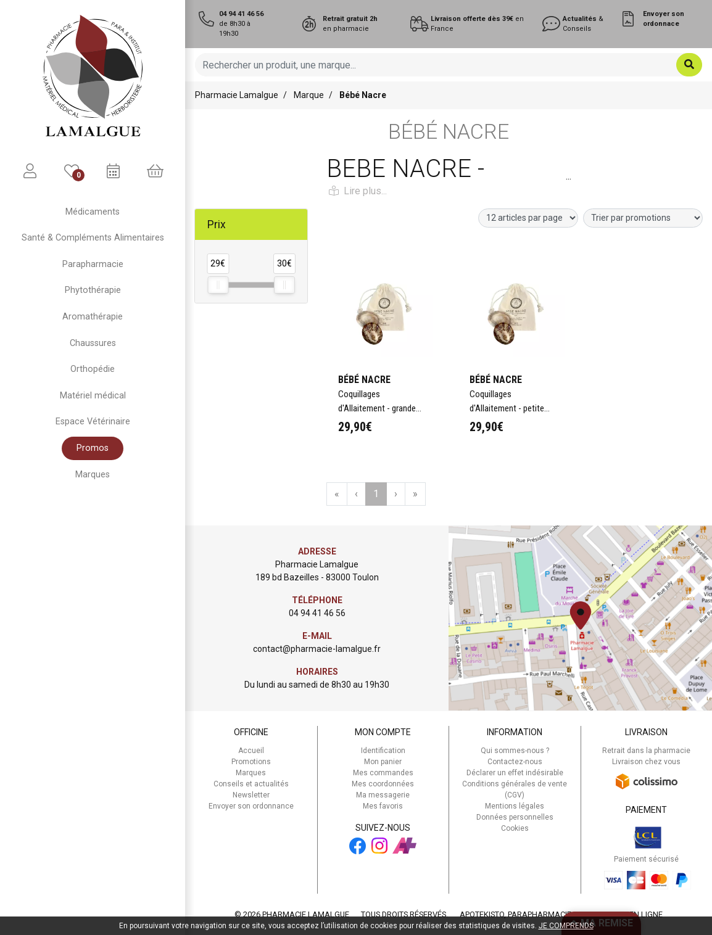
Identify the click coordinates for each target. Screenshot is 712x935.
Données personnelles (514, 817)
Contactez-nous (514, 761)
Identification (383, 750)
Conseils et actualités (251, 784)
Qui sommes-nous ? (515, 750)
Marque (309, 95)
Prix (216, 224)
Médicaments (92, 212)
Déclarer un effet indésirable (514, 772)
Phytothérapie (93, 290)
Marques (92, 474)
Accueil (251, 750)
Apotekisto (561, 914)
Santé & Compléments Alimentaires (93, 238)
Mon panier (383, 761)
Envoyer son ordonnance (251, 806)
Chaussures (93, 343)
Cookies (515, 828)
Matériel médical (93, 395)
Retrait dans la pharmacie (646, 750)
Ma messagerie (383, 795)
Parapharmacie (92, 264)
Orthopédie (92, 369)
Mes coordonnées (383, 784)
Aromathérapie (92, 316)
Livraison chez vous (646, 761)
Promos (93, 448)
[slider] (217, 285)
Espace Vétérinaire (93, 421)
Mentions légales (514, 806)
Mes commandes (383, 772)
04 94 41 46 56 (317, 613)
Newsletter (251, 795)
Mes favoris (383, 806)
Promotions (251, 761)
